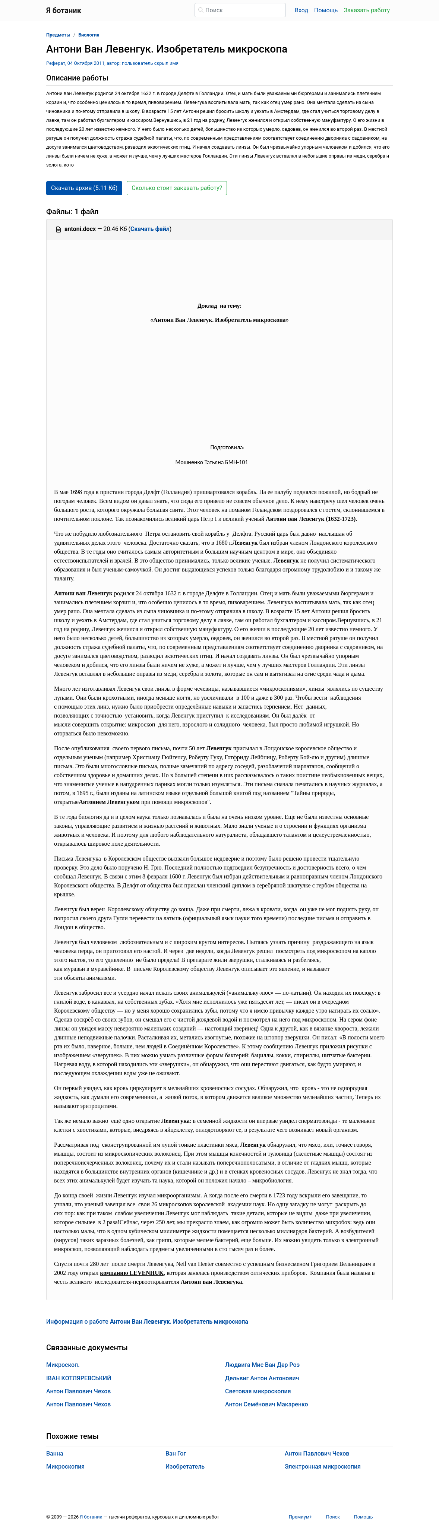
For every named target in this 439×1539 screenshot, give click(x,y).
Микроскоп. (63, 1364)
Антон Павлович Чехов (78, 1391)
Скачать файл (150, 228)
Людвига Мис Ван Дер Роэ (262, 1364)
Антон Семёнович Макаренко (266, 1404)
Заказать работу (367, 10)
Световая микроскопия (258, 1391)
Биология (88, 35)
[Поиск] (240, 10)
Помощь (326, 10)
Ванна (54, 1453)
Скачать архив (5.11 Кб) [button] (84, 187)
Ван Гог (175, 1453)
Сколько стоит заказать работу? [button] (177, 187)
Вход (301, 10)
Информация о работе (147, 1321)
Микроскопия (65, 1466)
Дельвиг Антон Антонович (262, 1378)
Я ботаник (91, 1517)
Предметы (58, 35)
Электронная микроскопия (323, 1466)
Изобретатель (185, 1466)
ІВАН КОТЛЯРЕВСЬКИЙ (78, 1378)
